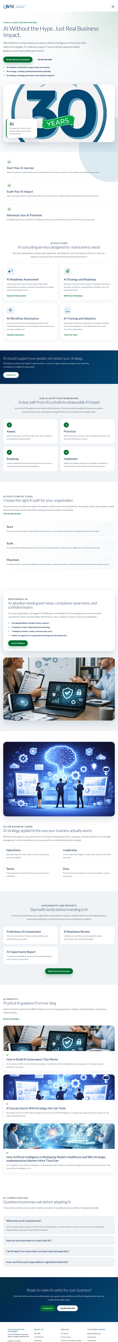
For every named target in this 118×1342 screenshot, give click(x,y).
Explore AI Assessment (16, 296)
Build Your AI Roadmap (73, 296)
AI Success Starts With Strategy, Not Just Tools (36, 1108)
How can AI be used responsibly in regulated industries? (37, 1262)
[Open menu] (113, 6)
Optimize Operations (15, 335)
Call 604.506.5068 (44, 59)
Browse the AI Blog (11, 1019)
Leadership (38, 1340)
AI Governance (66, 1337)
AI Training (64, 1333)
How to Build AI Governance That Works (32, 1059)
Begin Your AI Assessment (59, 971)
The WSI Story (39, 1337)
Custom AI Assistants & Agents (71, 1340)
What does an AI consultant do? (23, 1220)
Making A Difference (94, 1333)
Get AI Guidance (18, 643)
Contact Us (11, 375)
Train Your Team (70, 335)
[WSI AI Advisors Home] (15, 6)
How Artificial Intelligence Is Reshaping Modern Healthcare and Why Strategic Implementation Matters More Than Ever (56, 1158)
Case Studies (91, 1337)
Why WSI (37, 1333)
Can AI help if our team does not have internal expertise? (37, 1251)
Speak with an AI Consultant (18, 59)
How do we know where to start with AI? (29, 1240)
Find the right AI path (12, 514)
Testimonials (91, 1340)
